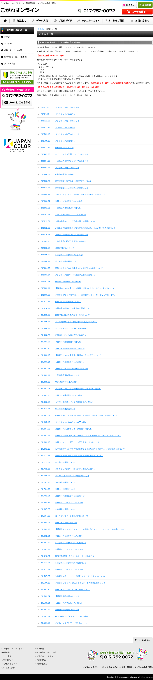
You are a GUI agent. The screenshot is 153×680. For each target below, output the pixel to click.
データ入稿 (6, 656)
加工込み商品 (9, 64)
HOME (41, 29)
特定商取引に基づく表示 (47, 652)
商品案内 (6, 652)
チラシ (7, 37)
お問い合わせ (42, 664)
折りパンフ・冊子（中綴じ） (16, 57)
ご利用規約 (41, 660)
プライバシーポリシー (46, 656)
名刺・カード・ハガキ (13, 50)
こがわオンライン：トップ (13, 649)
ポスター (8, 43)
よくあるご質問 (8, 668)
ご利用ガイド (7, 660)
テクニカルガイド (9, 664)
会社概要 (40, 649)
